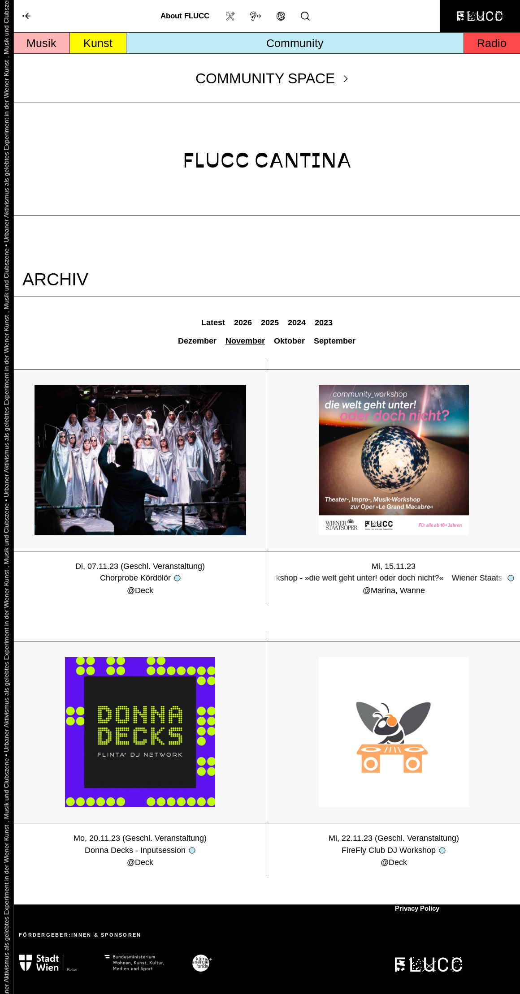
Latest (213, 322)
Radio (492, 43)
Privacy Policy (417, 908)
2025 (270, 322)
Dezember (197, 340)
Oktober (289, 340)
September (334, 340)
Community (295, 43)
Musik (41, 43)
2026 (243, 322)
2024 (297, 322)
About (184, 15)
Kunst (98, 43)
